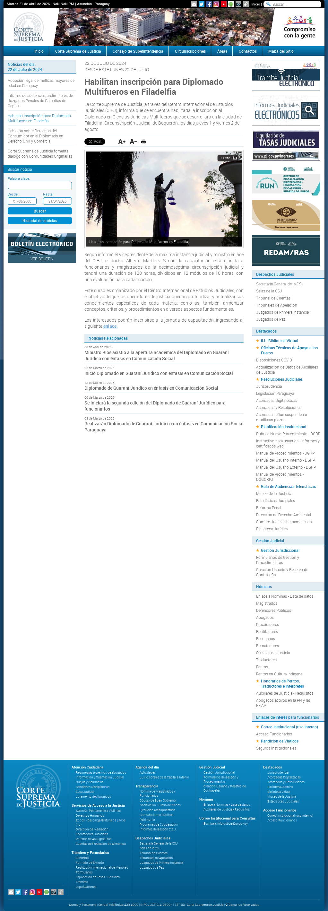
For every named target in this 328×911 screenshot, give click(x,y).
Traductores (266, 659)
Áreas (222, 51)
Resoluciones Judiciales (282, 379)
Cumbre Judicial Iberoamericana (284, 521)
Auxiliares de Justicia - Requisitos (285, 693)
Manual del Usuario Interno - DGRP (285, 460)
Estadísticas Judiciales (275, 500)
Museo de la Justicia (273, 493)
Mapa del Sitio (281, 51)
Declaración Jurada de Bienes (160, 805)
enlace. (110, 326)
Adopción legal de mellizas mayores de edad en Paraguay (41, 83)
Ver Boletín (42, 258)
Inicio (255, 4)
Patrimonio (147, 820)
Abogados (265, 617)
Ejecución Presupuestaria (157, 810)
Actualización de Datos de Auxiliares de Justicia (287, 369)
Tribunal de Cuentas (273, 297)
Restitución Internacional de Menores (102, 867)
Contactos (248, 51)
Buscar (40, 210)
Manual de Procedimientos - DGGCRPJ (280, 477)
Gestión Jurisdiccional (280, 550)
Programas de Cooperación (159, 824)
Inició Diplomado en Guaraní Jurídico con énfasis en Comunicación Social (158, 373)
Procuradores (267, 624)
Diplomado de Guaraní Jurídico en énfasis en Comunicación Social (151, 388)
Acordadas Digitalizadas (276, 400)
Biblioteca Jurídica (272, 528)
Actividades (148, 772)
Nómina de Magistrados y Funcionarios (158, 793)
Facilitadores (267, 631)
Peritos (262, 666)
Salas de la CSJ (269, 290)
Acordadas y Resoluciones (278, 407)
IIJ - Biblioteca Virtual (279, 340)
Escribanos (265, 638)
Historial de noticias (39, 220)
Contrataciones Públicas (156, 815)
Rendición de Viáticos (279, 740)
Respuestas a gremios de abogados (101, 772)
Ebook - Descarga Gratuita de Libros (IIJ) (100, 822)
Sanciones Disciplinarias (92, 787)
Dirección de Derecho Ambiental (283, 514)
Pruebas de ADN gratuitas (93, 839)
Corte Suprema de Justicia (78, 51)
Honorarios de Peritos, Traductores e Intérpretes (282, 683)
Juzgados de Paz (270, 319)
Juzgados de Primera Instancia (282, 312)
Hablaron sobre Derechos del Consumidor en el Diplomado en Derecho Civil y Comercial (35, 135)
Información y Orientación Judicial (100, 777)
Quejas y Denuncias (89, 782)
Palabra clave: (19, 178)
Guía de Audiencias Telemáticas (288, 486)
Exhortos (82, 858)
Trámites (82, 882)
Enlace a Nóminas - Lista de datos (285, 596)
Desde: (13, 194)
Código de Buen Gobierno (158, 800)
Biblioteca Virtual (278, 792)
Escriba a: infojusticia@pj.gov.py (225, 823)
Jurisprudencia (269, 386)
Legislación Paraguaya (275, 393)
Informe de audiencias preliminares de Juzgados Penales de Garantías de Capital (40, 100)
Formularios (84, 872)
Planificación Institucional (283, 426)
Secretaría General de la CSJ (280, 283)
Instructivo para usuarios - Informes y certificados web (288, 443)
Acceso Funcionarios (274, 733)
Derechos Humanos (90, 815)
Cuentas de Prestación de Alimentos (101, 844)
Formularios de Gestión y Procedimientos (277, 560)
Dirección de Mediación (92, 829)
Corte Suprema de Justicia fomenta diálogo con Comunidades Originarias (40, 153)
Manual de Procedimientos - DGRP (285, 453)
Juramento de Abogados (93, 796)
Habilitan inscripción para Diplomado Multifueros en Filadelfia (39, 118)
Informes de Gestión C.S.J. (158, 829)
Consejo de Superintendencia (138, 51)
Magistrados (266, 603)
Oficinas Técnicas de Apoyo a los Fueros (289, 350)
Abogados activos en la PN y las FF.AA (283, 703)
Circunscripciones (190, 51)
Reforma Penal (268, 507)
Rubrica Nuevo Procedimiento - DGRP (288, 433)
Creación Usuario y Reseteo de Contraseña (282, 572)
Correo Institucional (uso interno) (289, 726)
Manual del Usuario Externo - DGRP (286, 467)
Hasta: (48, 194)
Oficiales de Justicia (273, 652)
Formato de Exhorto (90, 863)
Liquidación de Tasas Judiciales (98, 877)
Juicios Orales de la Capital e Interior (164, 777)
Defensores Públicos (273, 610)
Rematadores (267, 645)
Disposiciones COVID (274, 359)
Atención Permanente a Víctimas (98, 811)
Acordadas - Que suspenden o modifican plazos (281, 417)
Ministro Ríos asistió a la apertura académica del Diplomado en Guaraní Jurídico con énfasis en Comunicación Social (156, 355)
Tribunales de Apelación (276, 305)
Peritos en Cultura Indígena (279, 673)
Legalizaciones (86, 887)
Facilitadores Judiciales (92, 834)
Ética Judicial (85, 792)
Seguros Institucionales (276, 747)
